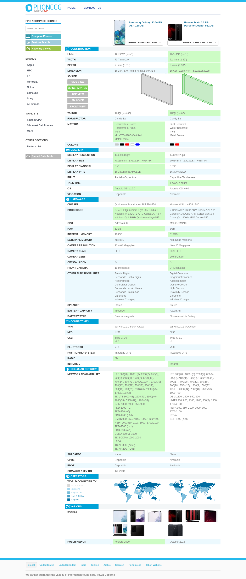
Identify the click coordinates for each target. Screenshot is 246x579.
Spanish (119, 565)
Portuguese (135, 565)
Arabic (107, 565)
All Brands (33, 104)
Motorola (32, 81)
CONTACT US (92, 7)
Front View (77, 106)
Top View (78, 94)
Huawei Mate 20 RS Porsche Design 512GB (199, 24)
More (30, 131)
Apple (30, 65)
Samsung (32, 92)
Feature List (34, 146)
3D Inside (78, 100)
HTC (29, 70)
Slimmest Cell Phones (40, 125)
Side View (77, 81)
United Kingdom (67, 565)
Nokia (30, 87)
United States (46, 565)
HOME (71, 7)
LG (28, 76)
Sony (30, 98)
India (83, 565)
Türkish (95, 565)
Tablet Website (154, 565)
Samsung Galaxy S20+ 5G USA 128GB (145, 24)
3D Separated (77, 88)
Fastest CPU (34, 119)
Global (31, 565)
